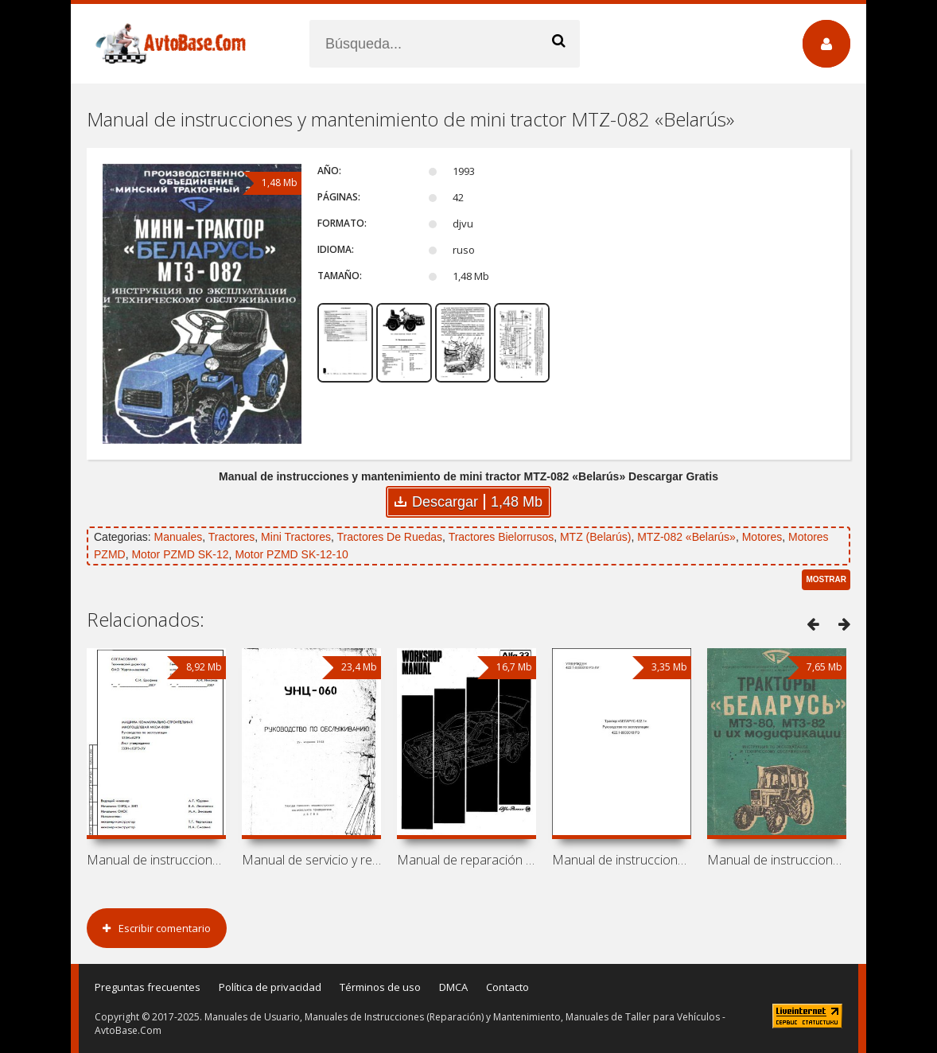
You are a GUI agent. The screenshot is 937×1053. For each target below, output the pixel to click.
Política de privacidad (270, 987)
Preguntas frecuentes (147, 987)
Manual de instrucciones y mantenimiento (776, 859)
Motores (762, 536)
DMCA (453, 987)
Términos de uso (380, 987)
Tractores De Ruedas (390, 536)
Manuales (178, 536)
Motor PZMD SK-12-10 (291, 554)
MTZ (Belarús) (595, 536)
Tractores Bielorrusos (501, 536)
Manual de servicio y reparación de (311, 859)
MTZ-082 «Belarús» (686, 536)
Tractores (231, 536)
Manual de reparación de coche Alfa (466, 859)
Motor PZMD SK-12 (179, 554)
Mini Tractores (296, 536)
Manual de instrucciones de (156, 859)
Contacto (507, 987)
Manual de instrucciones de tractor (621, 859)
